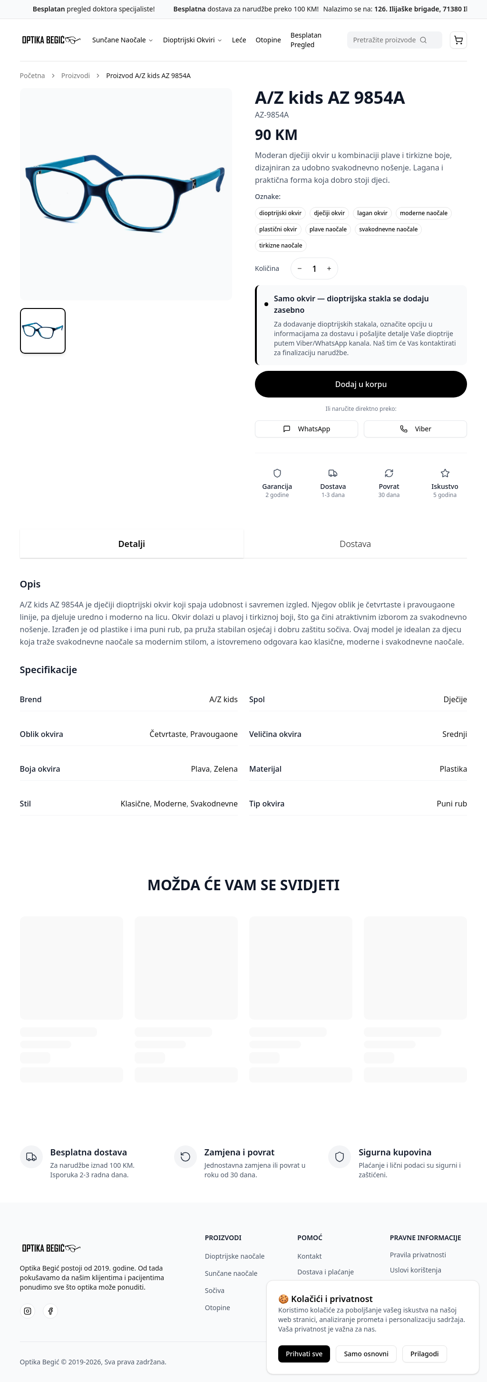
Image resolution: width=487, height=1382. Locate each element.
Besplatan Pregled (306, 39)
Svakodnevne (214, 803)
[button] (458, 40)
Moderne (170, 803)
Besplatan (49, 8)
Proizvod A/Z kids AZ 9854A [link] (148, 75)
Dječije (456, 699)
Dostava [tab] (355, 543)
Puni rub (452, 803)
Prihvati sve (304, 1353)
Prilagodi (424, 1353)
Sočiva (214, 1290)
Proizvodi (75, 75)
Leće (239, 39)
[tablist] (244, 543)
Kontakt (309, 1256)
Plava (200, 769)
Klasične (135, 803)
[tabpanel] (244, 696)
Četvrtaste (168, 734)
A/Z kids (223, 699)
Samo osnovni (366, 1353)
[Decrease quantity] (299, 268)
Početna (32, 75)
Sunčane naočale (231, 1273)
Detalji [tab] (131, 543)
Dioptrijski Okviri (193, 39)
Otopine (268, 39)
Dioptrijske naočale (235, 1256)
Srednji (454, 734)
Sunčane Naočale (123, 39)
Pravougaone (214, 734)
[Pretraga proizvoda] (394, 40)
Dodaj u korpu (361, 384)
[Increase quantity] (329, 268)
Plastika (454, 769)
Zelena (226, 769)
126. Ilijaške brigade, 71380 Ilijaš (425, 8)
